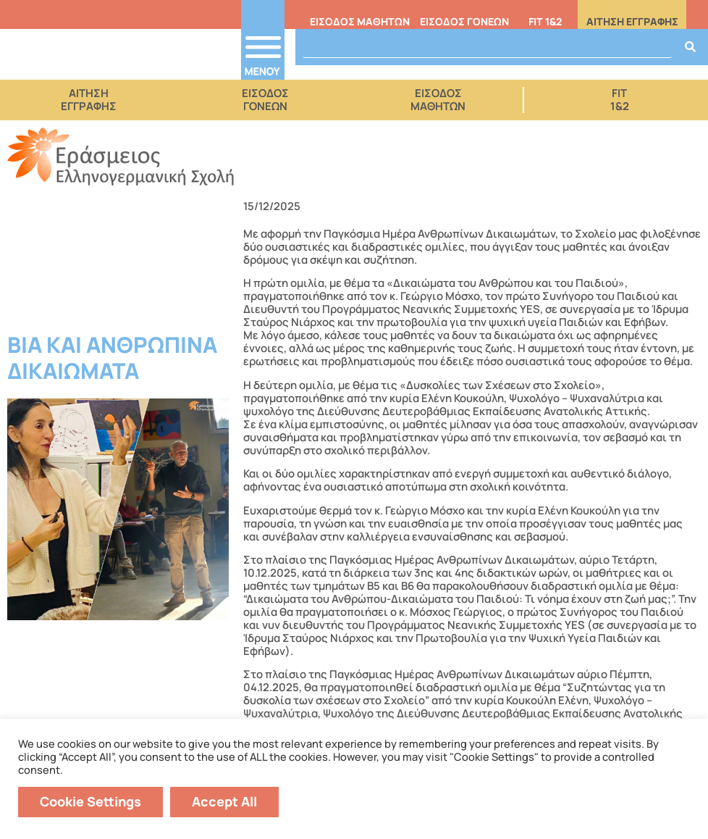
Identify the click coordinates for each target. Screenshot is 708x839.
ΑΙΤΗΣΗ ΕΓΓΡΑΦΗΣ (632, 21)
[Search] (690, 47)
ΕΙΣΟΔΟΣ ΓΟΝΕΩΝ (464, 21)
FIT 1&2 (545, 21)
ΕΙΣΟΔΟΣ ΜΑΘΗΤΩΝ (360, 21)
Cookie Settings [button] (90, 801)
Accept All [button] (224, 801)
